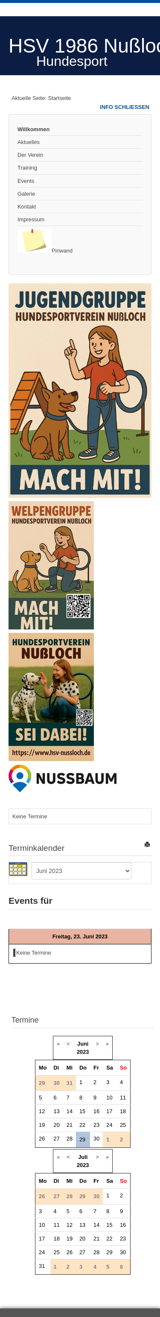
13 (57, 1111)
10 (109, 1097)
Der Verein (30, 155)
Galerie (26, 194)
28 (70, 1138)
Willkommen (33, 129)
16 (96, 1111)
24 (109, 1125)
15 (82, 1111)
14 (70, 1111)
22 (82, 1125)
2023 (83, 1052)
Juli (82, 1157)
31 (42, 1266)
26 (42, 1138)
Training (27, 168)
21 (70, 1125)
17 (109, 1111)
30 (96, 1138)
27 (57, 1138)
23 (96, 1125)
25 (123, 1125)
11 (123, 1097)
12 (42, 1111)
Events (25, 181)
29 (82, 1139)
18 (123, 1111)
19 (42, 1125)
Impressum (30, 219)
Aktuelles (28, 142)
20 (57, 1125)
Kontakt (26, 206)
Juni (82, 1044)
